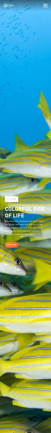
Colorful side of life (25, 212)
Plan (11, 199)
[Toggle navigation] (45, 5)
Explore (11, 245)
